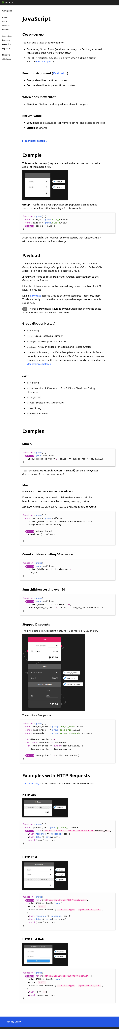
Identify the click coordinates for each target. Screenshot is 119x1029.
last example (43, 61)
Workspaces (7, 11)
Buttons (5, 29)
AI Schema (6, 59)
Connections (7, 36)
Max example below (38, 362)
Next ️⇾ (16, 1018)
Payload (58, 73)
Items (4, 21)
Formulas (6, 40)
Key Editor (6, 48)
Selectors (6, 25)
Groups (5, 17)
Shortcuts (6, 55)
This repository (30, 780)
